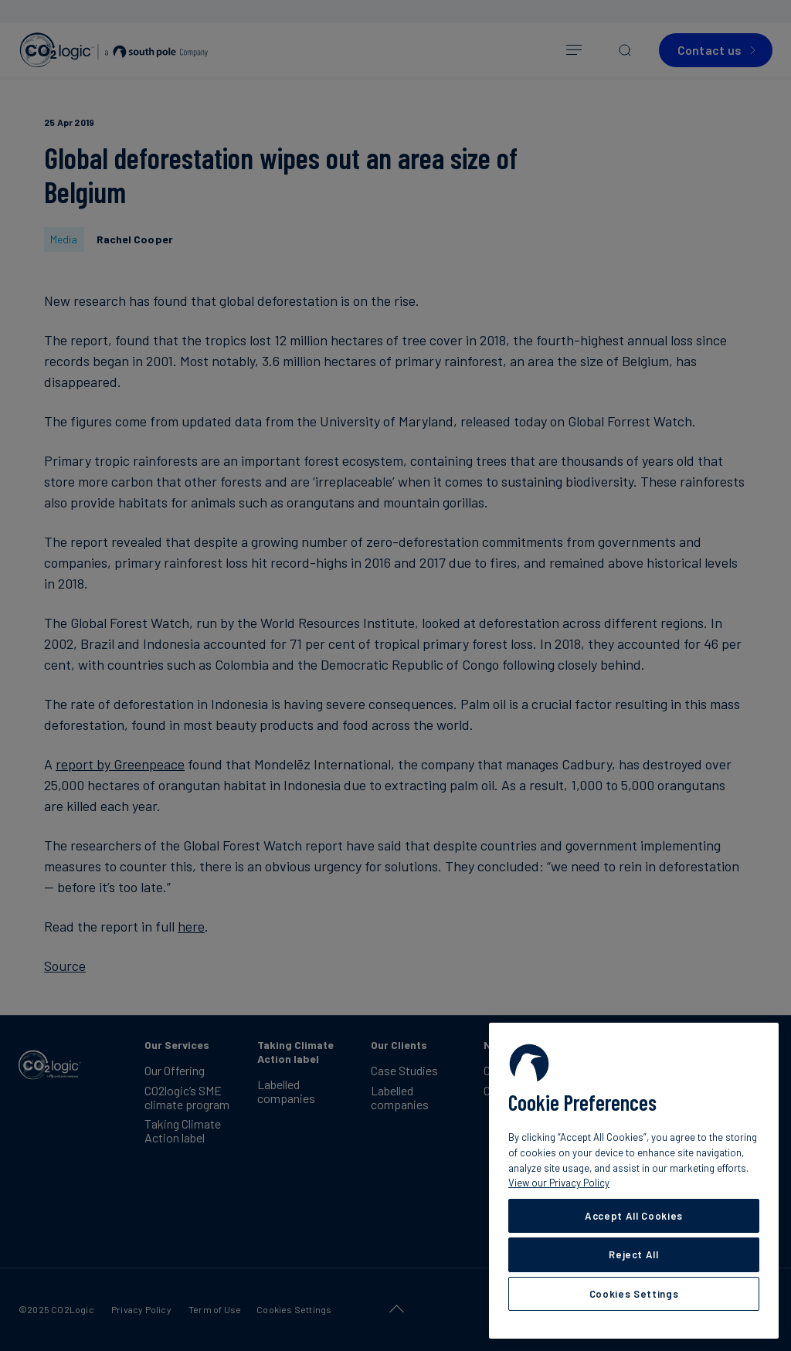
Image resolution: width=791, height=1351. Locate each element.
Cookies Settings (634, 1294)
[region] (634, 1181)
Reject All (634, 1254)
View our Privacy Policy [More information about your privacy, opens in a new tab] (558, 1182)
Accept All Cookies (634, 1216)
